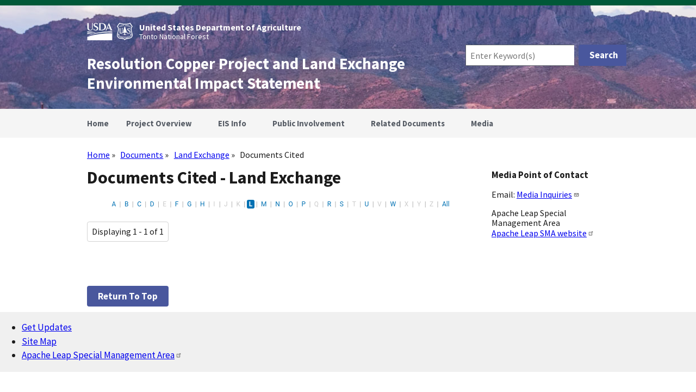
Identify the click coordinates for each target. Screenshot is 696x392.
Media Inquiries (548, 194)
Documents (141, 154)
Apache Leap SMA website (543, 233)
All (446, 204)
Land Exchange (201, 154)
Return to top (128, 296)
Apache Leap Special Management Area (102, 355)
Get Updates (47, 327)
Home (98, 154)
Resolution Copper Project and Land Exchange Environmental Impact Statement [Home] (246, 73)
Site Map (39, 341)
